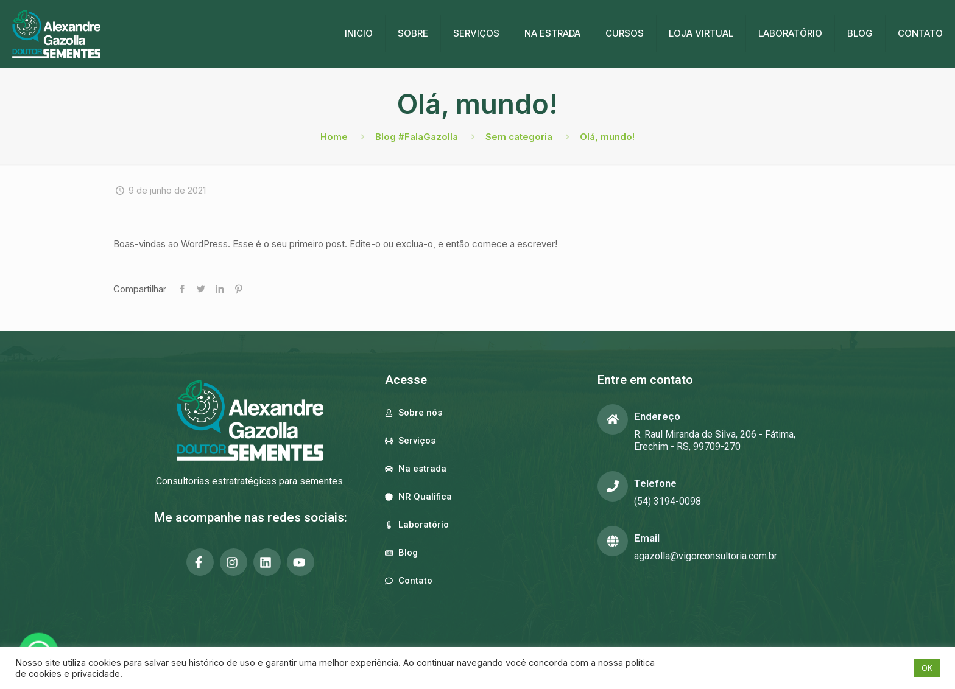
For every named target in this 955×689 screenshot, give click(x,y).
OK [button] (927, 668)
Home (334, 136)
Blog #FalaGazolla (416, 136)
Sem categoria (518, 136)
